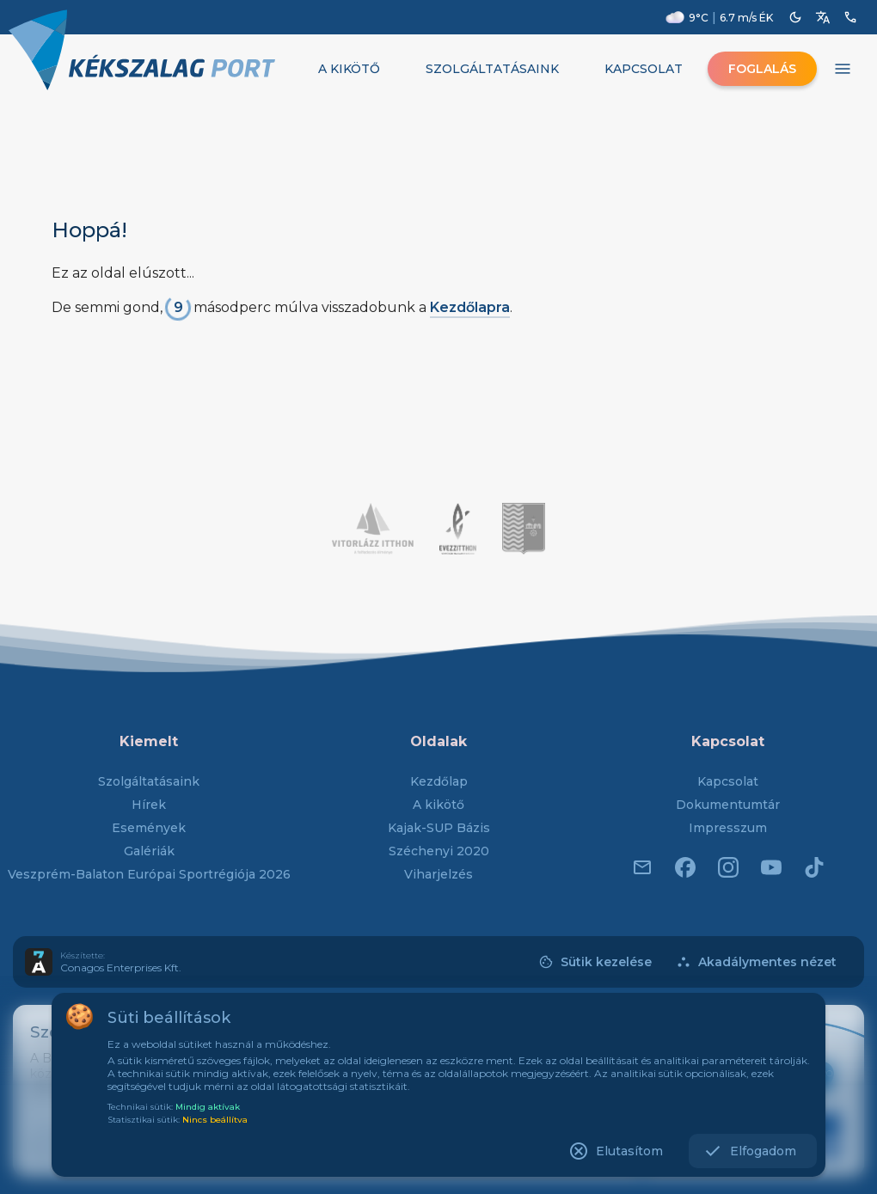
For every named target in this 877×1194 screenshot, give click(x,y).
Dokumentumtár (728, 804)
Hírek (149, 804)
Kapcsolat (727, 781)
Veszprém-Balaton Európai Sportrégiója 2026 (149, 874)
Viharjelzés (438, 874)
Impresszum (728, 828)
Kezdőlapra (470, 307)
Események (149, 828)
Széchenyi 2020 (439, 851)
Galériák (149, 851)
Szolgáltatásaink (148, 781)
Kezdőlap (439, 781)
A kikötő (438, 804)
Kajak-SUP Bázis (439, 828)
